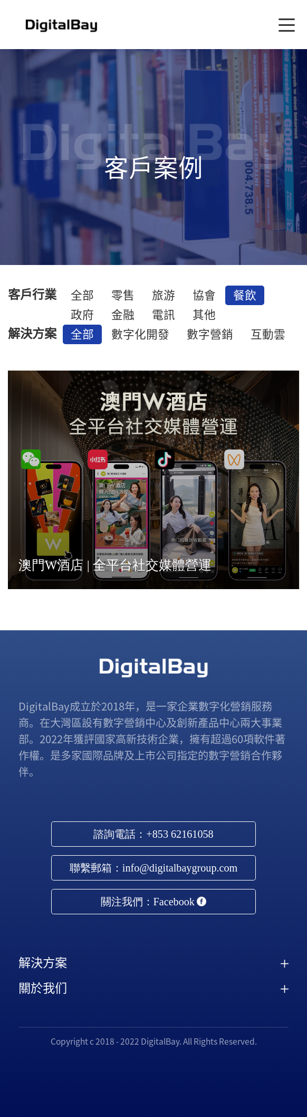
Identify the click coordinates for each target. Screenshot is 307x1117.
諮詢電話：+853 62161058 (153, 834)
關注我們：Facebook (154, 901)
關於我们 (42, 988)
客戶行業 (32, 294)
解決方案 (32, 333)
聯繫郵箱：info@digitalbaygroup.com (153, 868)
